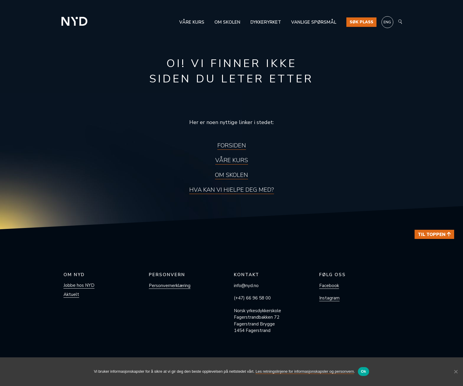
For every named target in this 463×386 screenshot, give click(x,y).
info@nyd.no (246, 286)
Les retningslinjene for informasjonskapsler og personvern (304, 371)
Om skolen (227, 22)
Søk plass (361, 22)
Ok (363, 371)
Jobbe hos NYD (78, 285)
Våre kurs (191, 22)
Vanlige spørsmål (313, 22)
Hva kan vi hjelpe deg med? (231, 190)
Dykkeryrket (265, 22)
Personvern (167, 275)
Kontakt (246, 275)
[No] (456, 371)
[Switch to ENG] (387, 22)
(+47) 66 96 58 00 (252, 298)
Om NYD (74, 275)
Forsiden (231, 145)
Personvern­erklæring (169, 286)
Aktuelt (71, 294)
